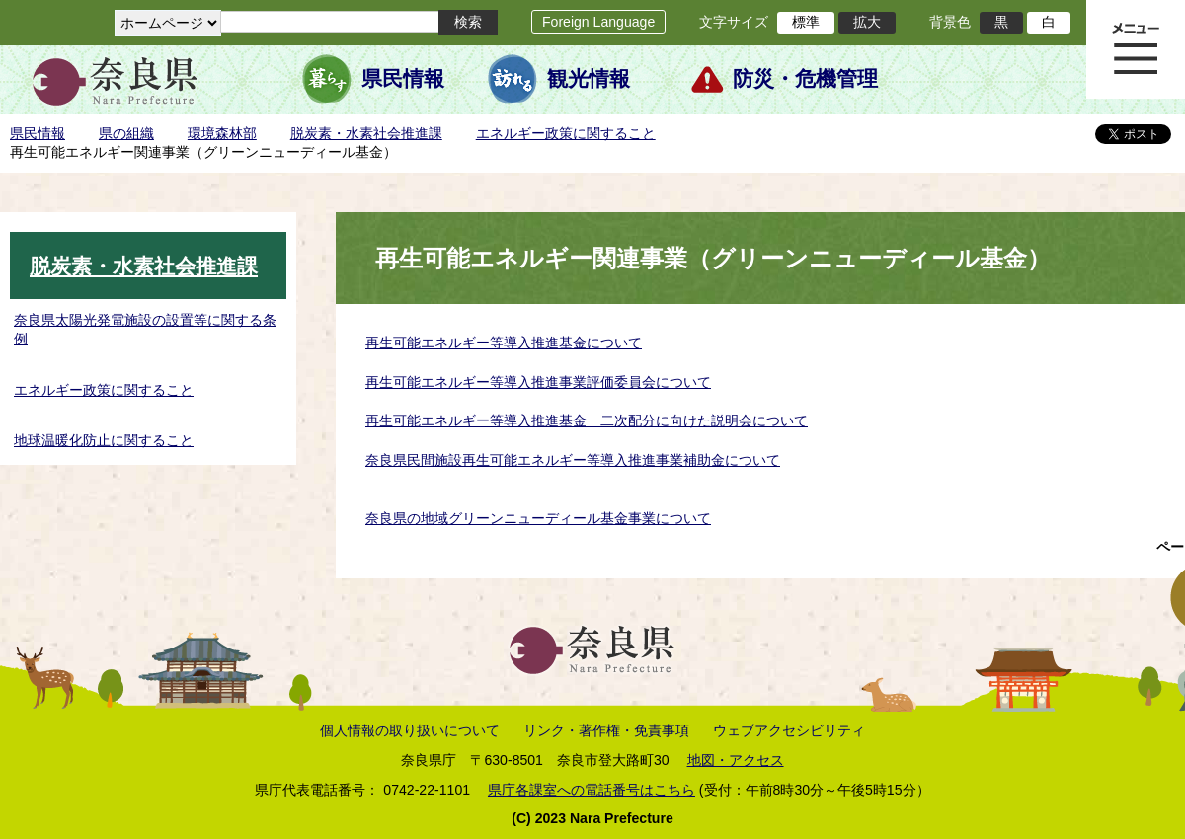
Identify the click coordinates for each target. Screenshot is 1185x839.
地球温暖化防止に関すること (104, 440)
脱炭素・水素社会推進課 (366, 133)
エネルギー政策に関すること (566, 133)
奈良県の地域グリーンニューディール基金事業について (538, 518)
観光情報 (588, 79)
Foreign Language (598, 22)
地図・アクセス (735, 760)
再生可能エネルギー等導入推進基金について (503, 342)
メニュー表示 (1135, 49)
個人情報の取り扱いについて (410, 730)
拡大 (867, 22)
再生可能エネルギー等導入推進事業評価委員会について (538, 382)
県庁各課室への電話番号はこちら (591, 790)
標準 (806, 22)
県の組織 (126, 133)
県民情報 (402, 79)
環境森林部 (222, 133)
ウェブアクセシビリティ (789, 730)
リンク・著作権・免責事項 (606, 730)
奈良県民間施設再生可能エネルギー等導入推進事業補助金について (572, 460)
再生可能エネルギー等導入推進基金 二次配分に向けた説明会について (586, 420)
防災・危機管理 (805, 79)
